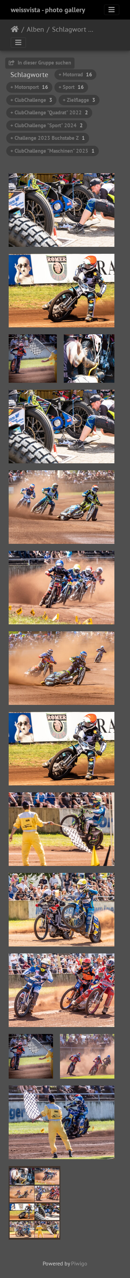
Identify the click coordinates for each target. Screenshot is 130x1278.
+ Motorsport (29, 87)
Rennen (104, 30)
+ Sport (71, 87)
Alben (35, 29)
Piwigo (79, 1263)
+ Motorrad (75, 74)
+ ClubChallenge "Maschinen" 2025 (52, 150)
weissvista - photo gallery (48, 9)
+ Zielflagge (79, 100)
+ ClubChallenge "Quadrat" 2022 (49, 112)
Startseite (15, 29)
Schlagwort (69, 29)
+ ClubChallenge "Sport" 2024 (46, 125)
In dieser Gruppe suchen (40, 62)
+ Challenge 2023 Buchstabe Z (47, 138)
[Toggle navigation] (111, 10)
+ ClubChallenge (31, 100)
